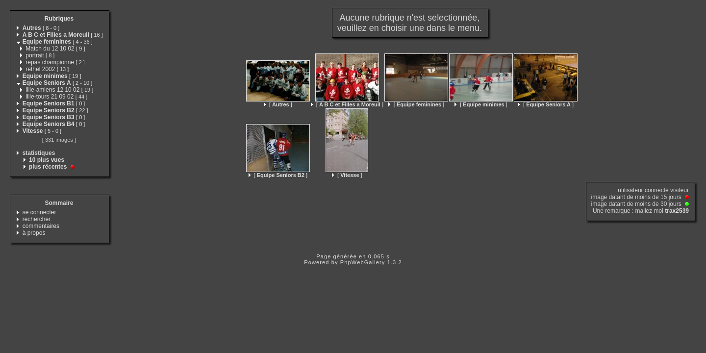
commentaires (41, 226)
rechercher (36, 219)
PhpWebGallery (362, 262)
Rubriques (59, 18)
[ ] (278, 104)
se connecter (39, 212)
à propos (34, 232)
